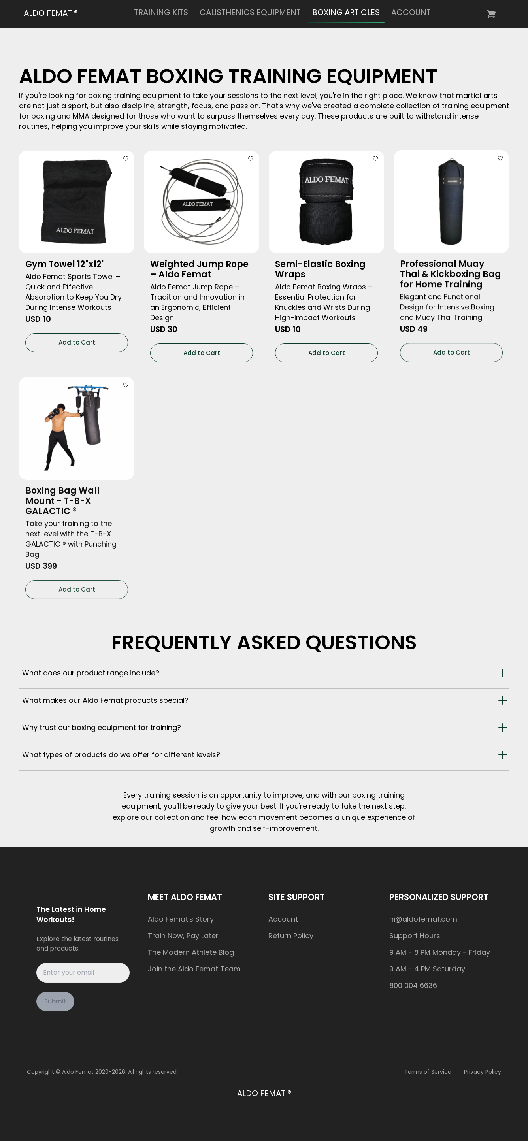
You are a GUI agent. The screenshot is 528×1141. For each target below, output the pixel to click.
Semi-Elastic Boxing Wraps (320, 263)
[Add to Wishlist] (126, 156)
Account (283, 919)
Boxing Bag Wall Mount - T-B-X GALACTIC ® (62, 491)
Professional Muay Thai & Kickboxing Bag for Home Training (450, 266)
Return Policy (290, 936)
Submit (55, 1001)
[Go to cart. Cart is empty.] (492, 14)
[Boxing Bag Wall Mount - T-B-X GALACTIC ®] (76, 418)
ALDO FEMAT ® (51, 13)
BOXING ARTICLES (346, 12)
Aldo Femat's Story (181, 919)
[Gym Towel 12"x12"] (76, 199)
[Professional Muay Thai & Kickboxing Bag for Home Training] (451, 193)
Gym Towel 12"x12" (65, 262)
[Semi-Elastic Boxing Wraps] (326, 195)
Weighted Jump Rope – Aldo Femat (199, 265)
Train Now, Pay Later (183, 936)
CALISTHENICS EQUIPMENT (250, 12)
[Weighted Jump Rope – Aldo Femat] (201, 197)
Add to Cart (76, 340)
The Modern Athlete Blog (191, 952)
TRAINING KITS (161, 12)
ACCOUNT (411, 12)
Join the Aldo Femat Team (194, 969)
